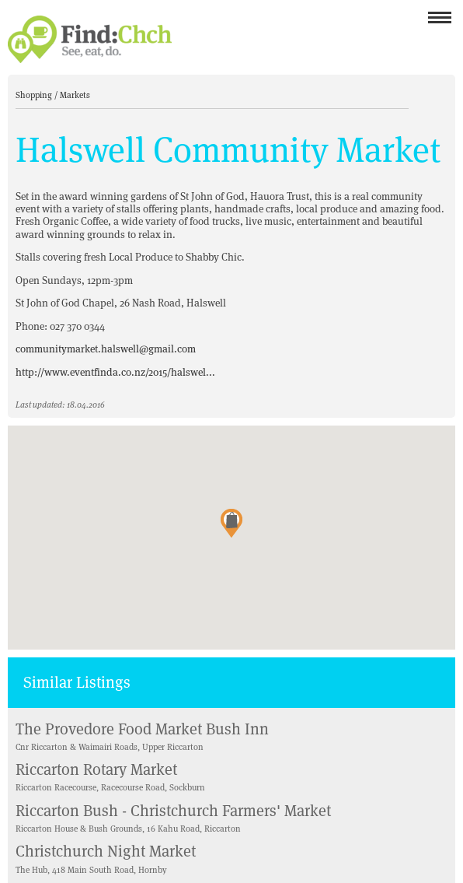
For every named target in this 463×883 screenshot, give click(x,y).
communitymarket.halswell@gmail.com (106, 349)
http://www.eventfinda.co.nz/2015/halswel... (115, 372)
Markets (75, 94)
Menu (440, 22)
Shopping (35, 94)
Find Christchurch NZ (90, 39)
